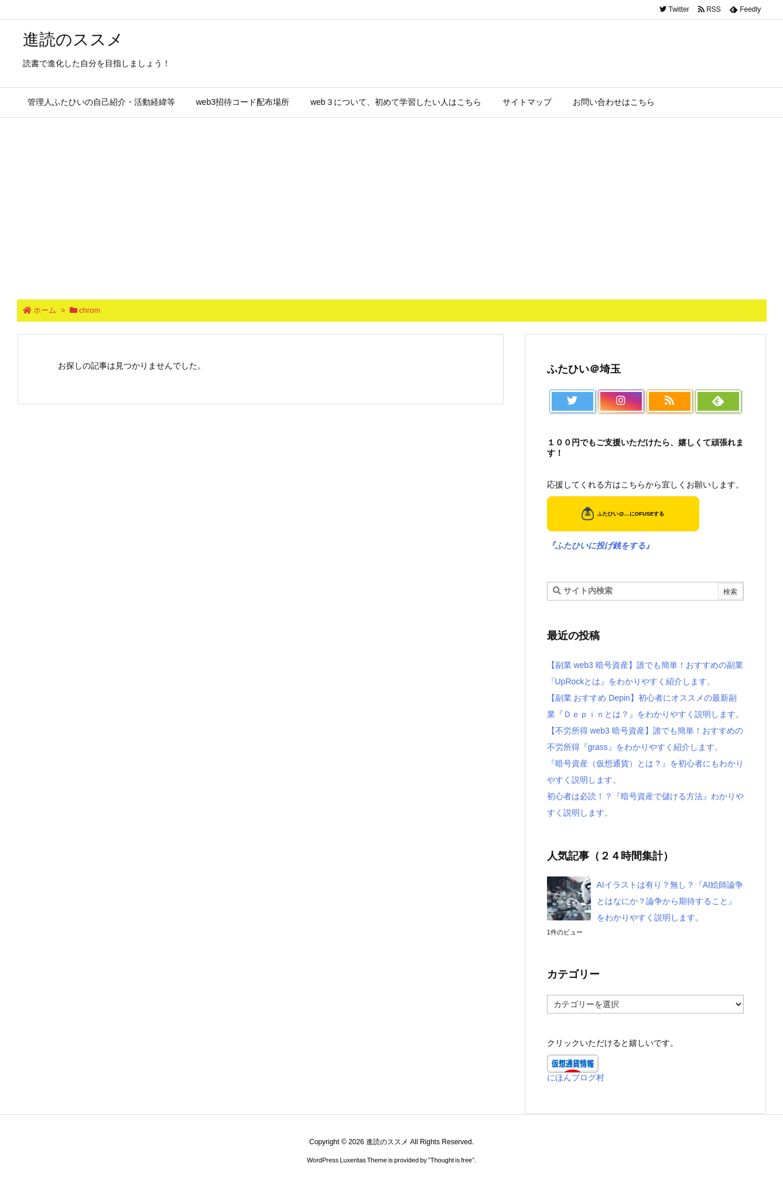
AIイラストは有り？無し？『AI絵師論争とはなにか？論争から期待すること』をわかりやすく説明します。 (670, 901)
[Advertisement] (391, 206)
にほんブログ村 (575, 1077)
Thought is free (451, 1160)
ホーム (44, 310)
